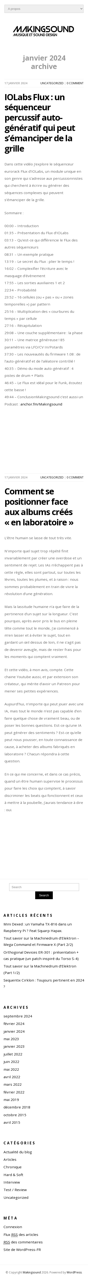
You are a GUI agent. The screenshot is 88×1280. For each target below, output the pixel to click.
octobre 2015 (15, 1114)
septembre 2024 (18, 1016)
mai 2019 (11, 1099)
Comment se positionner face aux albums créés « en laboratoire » (38, 506)
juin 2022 (11, 1061)
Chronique (13, 1167)
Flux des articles (21, 1234)
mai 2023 (11, 1038)
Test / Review (15, 1189)
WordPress (74, 1272)
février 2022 (14, 1092)
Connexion (13, 1226)
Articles (10, 1159)
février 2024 (14, 1023)
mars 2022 (13, 1084)
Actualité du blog (18, 1152)
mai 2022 (11, 1069)
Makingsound (32, 1272)
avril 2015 (12, 1122)
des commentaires (23, 1242)
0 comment (75, 83)
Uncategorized (52, 83)
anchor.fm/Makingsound (41, 404)
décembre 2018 (17, 1107)
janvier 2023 (14, 1046)
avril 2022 (12, 1076)
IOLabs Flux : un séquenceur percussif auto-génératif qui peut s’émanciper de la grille (39, 122)
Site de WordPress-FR (22, 1249)
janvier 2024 (14, 1031)
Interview (12, 1182)
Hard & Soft (13, 1174)
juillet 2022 (13, 1054)
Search (44, 895)
